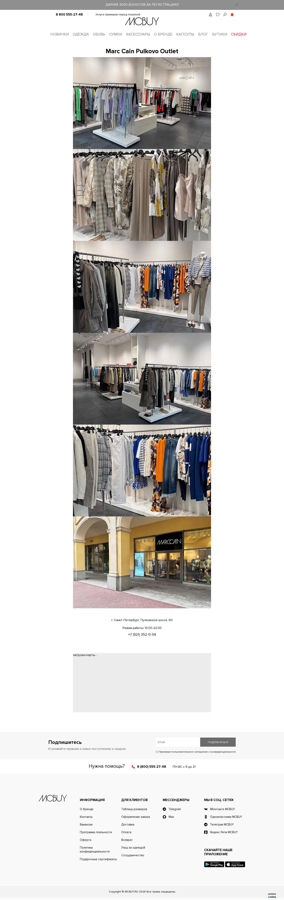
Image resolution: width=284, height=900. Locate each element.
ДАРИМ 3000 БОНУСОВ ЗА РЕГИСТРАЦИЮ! (142, 4)
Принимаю (196, 752)
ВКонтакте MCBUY (222, 809)
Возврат (127, 840)
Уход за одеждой (133, 848)
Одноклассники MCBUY (226, 817)
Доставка (127, 825)
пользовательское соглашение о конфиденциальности (203, 752)
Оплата (126, 832)
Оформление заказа (135, 817)
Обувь (99, 34)
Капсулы (185, 34)
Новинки (59, 34)
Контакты (86, 817)
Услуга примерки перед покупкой (118, 14)
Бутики (219, 34)
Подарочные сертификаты (98, 859)
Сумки (115, 34)
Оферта (85, 840)
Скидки (239, 34)
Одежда (81, 34)
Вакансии (86, 825)
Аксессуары (138, 34)
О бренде (163, 34)
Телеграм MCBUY (222, 825)
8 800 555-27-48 (69, 14)
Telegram (175, 809)
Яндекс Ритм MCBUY (224, 832)
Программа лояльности (96, 832)
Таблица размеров (134, 809)
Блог (203, 34)
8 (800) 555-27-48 (151, 767)
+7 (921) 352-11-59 (142, 635)
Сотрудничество (132, 855)
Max (171, 817)
